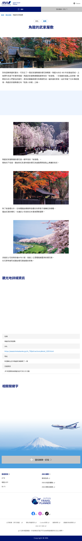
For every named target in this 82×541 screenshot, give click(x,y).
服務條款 (56, 522)
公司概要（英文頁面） (14, 522)
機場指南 (46, 478)
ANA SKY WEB (41, 526)
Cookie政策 (45, 522)
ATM (3, 478)
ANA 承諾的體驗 (48, 482)
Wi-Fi (3, 486)
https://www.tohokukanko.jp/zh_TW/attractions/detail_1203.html (29, 351)
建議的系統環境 (69, 522)
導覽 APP (5, 482)
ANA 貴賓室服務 (48, 487)
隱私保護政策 (31, 522)
